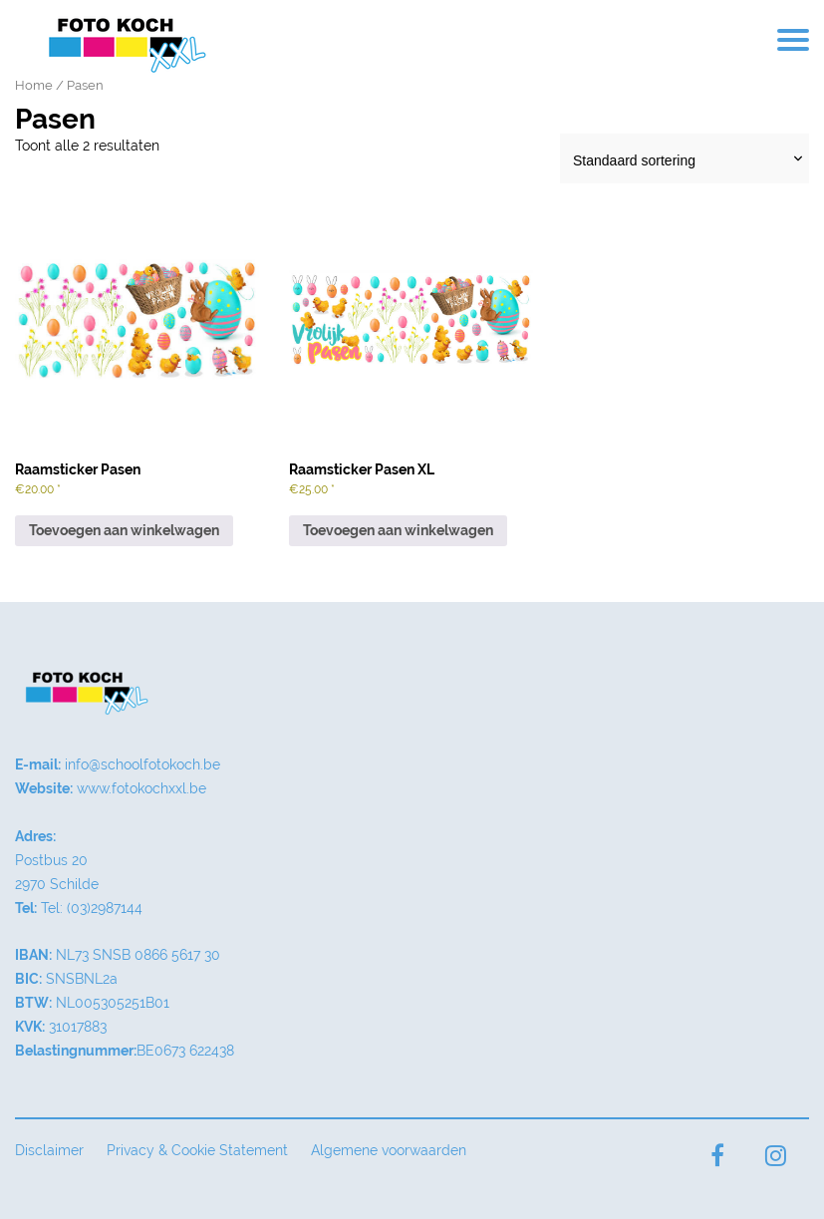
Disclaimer (49, 1150)
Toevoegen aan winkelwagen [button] (124, 530)
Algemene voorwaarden (388, 1150)
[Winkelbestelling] (684, 158)
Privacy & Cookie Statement (197, 1150)
